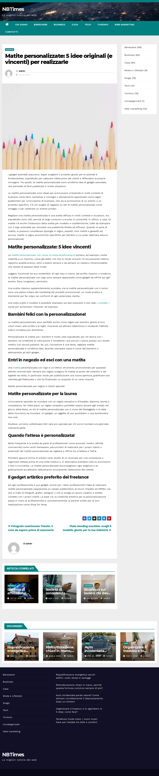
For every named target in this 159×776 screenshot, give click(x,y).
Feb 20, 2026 (93, 656)
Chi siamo (21, 24)
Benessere (40, 24)
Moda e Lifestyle (134, 70)
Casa (75, 24)
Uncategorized (133, 101)
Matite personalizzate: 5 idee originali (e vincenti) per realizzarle (58, 58)
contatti (103, 303)
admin (22, 71)
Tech (88, 24)
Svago (128, 78)
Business (59, 24)
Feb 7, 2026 (132, 656)
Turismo (102, 24)
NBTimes (13, 9)
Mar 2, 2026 (55, 656)
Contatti (11, 32)
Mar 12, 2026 (16, 656)
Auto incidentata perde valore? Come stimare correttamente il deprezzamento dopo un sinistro (79, 698)
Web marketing (125, 24)
